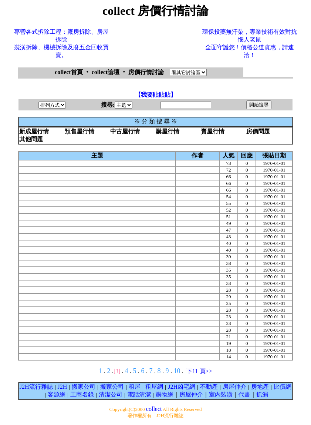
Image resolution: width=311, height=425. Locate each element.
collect (154, 409)
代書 (244, 394)
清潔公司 (110, 394)
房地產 (260, 387)
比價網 (282, 387)
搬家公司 (83, 387)
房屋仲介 (234, 387)
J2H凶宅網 (181, 387)
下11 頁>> (199, 371)
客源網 (56, 394)
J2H (62, 387)
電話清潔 (139, 394)
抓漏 (262, 394)
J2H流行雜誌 (36, 387)
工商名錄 (82, 394)
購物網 (164, 394)
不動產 (209, 387)
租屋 (135, 387)
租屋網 (154, 387)
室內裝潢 (221, 394)
